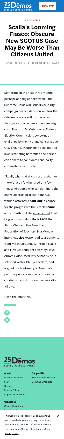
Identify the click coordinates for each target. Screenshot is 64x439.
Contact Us (10, 401)
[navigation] (60, 6)
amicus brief (41, 213)
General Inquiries (13, 406)
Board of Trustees (13, 377)
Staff (6, 381)
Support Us (38, 373)
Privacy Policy (11, 390)
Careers (8, 386)
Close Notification (58, 424)
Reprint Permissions (15, 394)
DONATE (48, 6)
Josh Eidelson (41, 62)
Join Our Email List (42, 381)
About (7, 373)
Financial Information (43, 377)
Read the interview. (17, 296)
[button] (7, 313)
